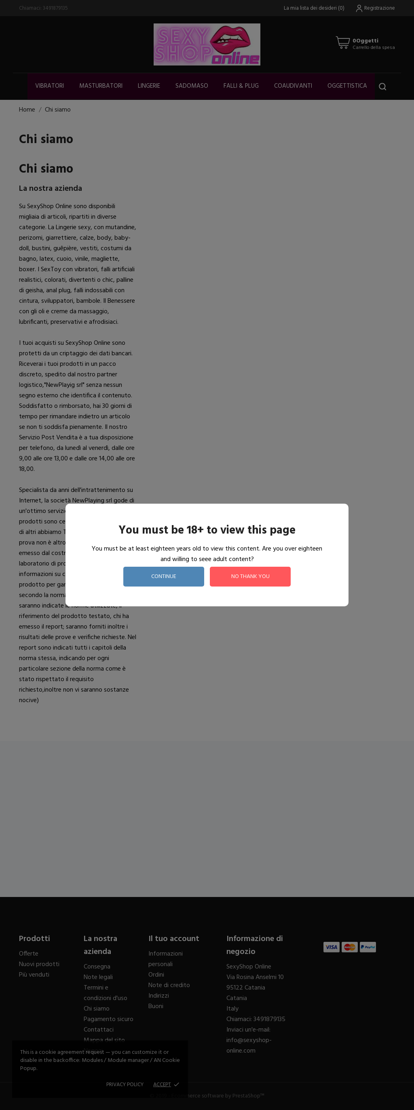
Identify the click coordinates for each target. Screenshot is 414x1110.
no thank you (250, 576)
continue (163, 576)
